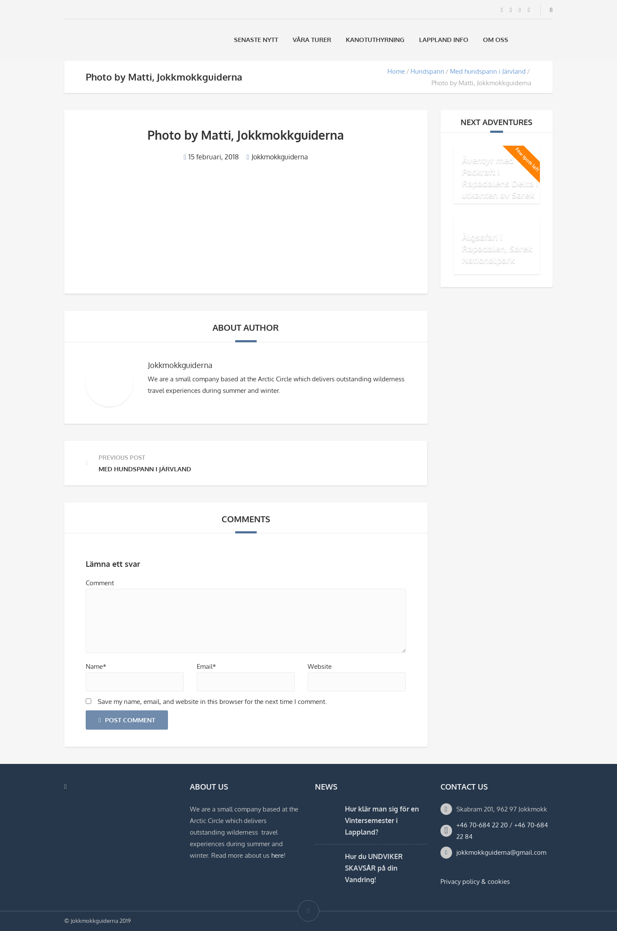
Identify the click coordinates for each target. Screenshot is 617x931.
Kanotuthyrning (375, 40)
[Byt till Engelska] (549, 40)
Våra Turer (312, 40)
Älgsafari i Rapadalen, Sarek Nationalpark (497, 248)
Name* (96, 666)
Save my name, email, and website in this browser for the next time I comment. (212, 702)
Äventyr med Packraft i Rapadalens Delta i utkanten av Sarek (500, 177)
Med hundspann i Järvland (488, 71)
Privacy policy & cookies (475, 881)
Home (396, 71)
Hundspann (427, 71)
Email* (206, 666)
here (277, 855)
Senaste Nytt (256, 40)
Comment (100, 583)
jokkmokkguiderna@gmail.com (501, 852)
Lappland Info (443, 40)
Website (320, 666)
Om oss (495, 40)
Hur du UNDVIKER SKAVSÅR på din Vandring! (374, 868)
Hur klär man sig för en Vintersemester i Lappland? (382, 820)
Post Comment (127, 720)
